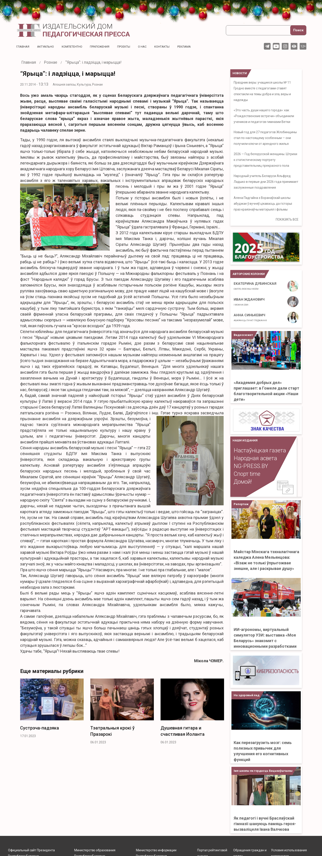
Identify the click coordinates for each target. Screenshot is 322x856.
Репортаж (241, 504)
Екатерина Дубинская (255, 286)
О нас (150, 46)
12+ (303, 46)
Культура (84, 84)
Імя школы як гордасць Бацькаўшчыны (263, 770)
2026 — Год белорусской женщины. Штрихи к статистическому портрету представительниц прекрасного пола (265, 159)
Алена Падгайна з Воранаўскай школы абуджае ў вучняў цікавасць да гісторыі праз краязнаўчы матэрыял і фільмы (263, 203)
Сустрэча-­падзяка (39, 728)
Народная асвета (255, 458)
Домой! (243, 482)
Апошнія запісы (64, 84)
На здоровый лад (246, 695)
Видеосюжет (243, 335)
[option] (52, 709)
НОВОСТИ (240, 73)
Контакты (171, 46)
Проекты (131, 46)
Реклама (195, 46)
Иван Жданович (249, 301)
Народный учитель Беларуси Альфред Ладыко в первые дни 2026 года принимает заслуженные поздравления (266, 181)
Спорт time (247, 474)
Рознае (97, 84)
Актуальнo (47, 46)
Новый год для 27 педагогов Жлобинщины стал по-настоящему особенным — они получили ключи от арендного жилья (265, 137)
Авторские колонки (249, 274)
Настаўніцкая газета (260, 450)
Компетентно (76, 46)
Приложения (105, 46)
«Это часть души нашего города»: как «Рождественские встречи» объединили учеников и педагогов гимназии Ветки (264, 116)
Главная (23, 46)
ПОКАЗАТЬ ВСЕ (287, 219)
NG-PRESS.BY (251, 466)
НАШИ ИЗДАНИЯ (245, 440)
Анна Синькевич (250, 317)
